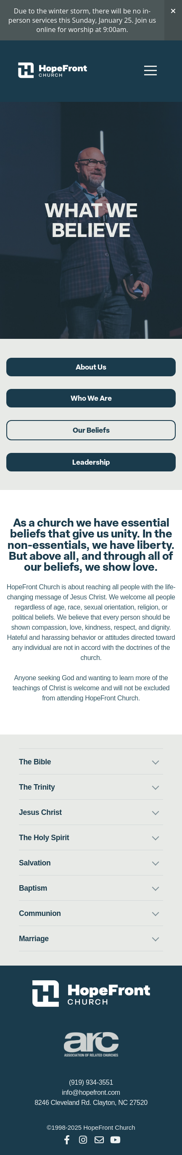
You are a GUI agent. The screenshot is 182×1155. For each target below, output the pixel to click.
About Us (91, 367)
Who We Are (91, 398)
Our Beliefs (91, 430)
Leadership (91, 462)
